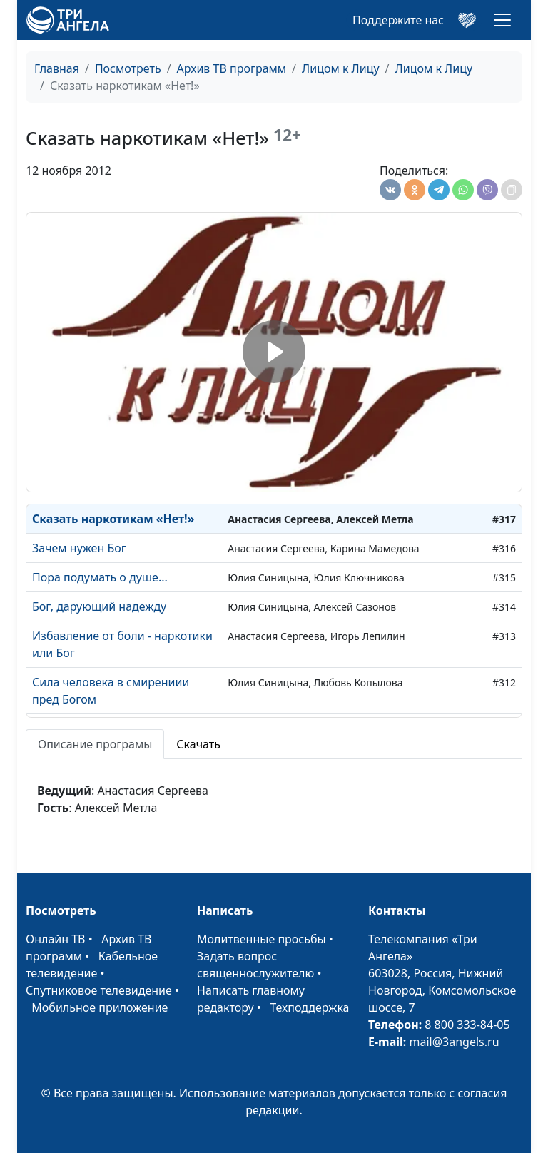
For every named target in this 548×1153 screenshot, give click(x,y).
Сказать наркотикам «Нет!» (113, 519)
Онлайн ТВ (56, 939)
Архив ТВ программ (232, 68)
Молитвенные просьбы (261, 939)
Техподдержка (309, 1007)
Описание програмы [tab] (95, 744)
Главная (56, 68)
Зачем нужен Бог (79, 548)
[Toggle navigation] (502, 20)
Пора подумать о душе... (100, 577)
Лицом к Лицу (341, 68)
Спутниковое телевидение (99, 990)
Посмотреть (128, 68)
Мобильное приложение (99, 1007)
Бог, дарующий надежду (99, 606)
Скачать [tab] (198, 744)
